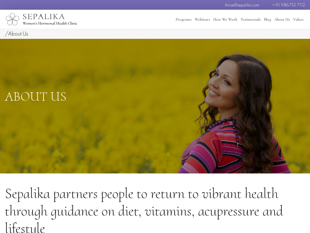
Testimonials (251, 19)
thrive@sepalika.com (242, 5)
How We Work (225, 19)
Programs (184, 19)
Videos (298, 19)
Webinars (202, 19)
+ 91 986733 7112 (288, 5)
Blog (267, 19)
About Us (282, 19)
